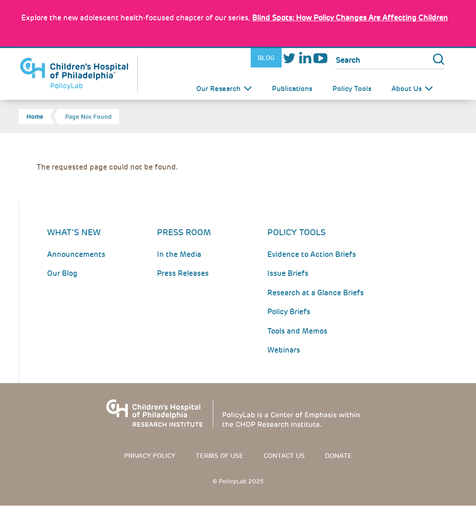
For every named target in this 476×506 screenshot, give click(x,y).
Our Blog (62, 273)
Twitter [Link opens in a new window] (289, 58)
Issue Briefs (287, 273)
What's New (74, 232)
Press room (184, 232)
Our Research (218, 88)
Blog (266, 58)
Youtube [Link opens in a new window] (320, 58)
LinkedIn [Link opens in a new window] (305, 58)
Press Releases (183, 273)
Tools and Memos (297, 331)
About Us (407, 88)
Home (34, 117)
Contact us (284, 455)
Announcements (76, 254)
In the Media (179, 254)
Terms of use (219, 455)
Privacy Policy (149, 455)
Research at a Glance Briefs (315, 293)
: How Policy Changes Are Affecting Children (350, 18)
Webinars (283, 350)
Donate (338, 455)
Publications (292, 88)
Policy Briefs (288, 312)
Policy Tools (351, 88)
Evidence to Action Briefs (311, 254)
